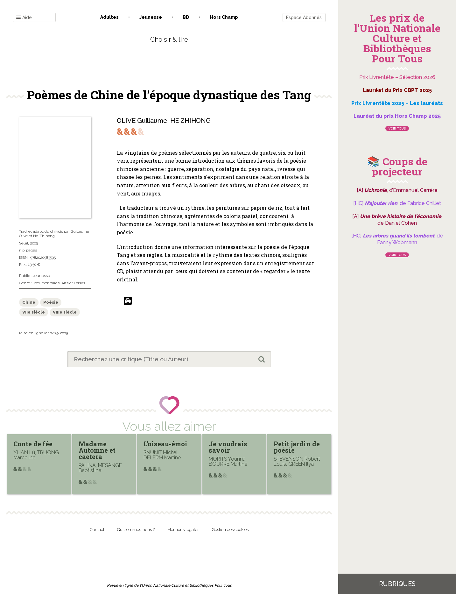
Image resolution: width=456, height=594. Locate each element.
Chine (28, 302)
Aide (24, 17)
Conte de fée (33, 444)
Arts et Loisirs (73, 283)
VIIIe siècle (65, 312)
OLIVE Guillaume (142, 120)
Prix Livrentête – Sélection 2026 (397, 77)
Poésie (50, 302)
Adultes (109, 17)
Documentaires (46, 283)
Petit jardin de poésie (297, 447)
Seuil (23, 243)
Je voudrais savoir (228, 447)
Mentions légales (183, 529)
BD (186, 17)
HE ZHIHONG (190, 120)
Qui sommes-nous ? (136, 529)
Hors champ (224, 17)
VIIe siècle (33, 312)
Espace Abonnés (304, 17)
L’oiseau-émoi (165, 444)
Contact (97, 529)
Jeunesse (150, 17)
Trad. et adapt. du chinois (41, 231)
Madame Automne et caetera (97, 450)
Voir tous (397, 128)
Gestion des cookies (230, 529)
